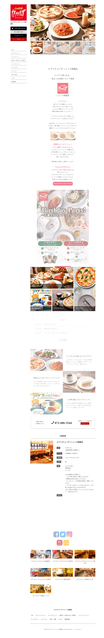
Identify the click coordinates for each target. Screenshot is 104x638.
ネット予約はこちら (18, 39)
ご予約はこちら (84, 423)
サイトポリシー (78, 629)
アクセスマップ (18, 35)
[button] (92, 22)
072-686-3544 (18, 32)
